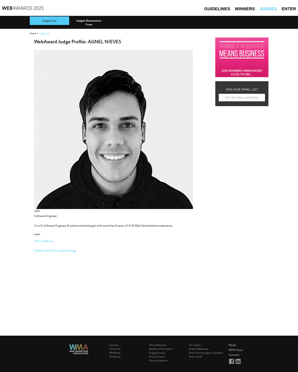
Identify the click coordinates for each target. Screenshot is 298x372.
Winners (245, 8)
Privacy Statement (158, 360)
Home (33, 33)
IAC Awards (195, 345)
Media (232, 345)
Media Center (195, 356)
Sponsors (113, 345)
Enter (289, 8)
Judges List (49, 21)
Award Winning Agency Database (206, 353)
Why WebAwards (157, 345)
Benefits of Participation (161, 349)
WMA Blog (114, 353)
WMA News (236, 350)
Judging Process (157, 353)
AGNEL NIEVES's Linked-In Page (55, 251)
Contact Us (115, 349)
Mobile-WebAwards (199, 349)
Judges (268, 8)
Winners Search (157, 356)
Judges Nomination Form (88, 23)
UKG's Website (43, 241)
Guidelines (217, 8)
